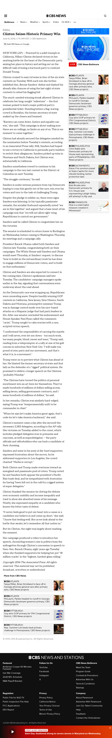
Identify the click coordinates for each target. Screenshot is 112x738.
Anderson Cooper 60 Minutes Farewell (17, 668)
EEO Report (8, 710)
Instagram (44, 675)
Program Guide (83, 671)
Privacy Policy (46, 698)
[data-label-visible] (109, 728)
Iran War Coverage (11, 673)
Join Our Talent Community (89, 706)
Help (78, 710)
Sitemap (80, 688)
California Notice (47, 702)
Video (56, 22)
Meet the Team (83, 667)
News (23, 22)
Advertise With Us (84, 679)
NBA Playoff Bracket (12, 681)
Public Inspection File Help (16, 702)
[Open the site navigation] (21, 16)
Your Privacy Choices (49, 706)
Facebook (44, 671)
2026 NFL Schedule (12, 677)
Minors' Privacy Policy (49, 714)
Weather (35, 22)
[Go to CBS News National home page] (56, 15)
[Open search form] (105, 15)
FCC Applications (11, 706)
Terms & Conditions (85, 684)
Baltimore (9, 22)
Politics (6, 30)
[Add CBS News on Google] (16, 44)
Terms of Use (45, 710)
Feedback (81, 714)
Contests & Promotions (87, 675)
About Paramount (84, 698)
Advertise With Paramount (88, 702)
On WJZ (66, 22)
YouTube (43, 667)
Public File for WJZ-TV (13, 698)
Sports (46, 22)
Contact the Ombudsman (88, 718)
